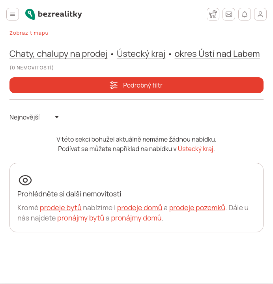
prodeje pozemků (197, 207)
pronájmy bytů (80, 217)
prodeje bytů (61, 207)
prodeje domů (140, 207)
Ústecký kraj (141, 54)
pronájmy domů (136, 217)
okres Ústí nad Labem (217, 54)
